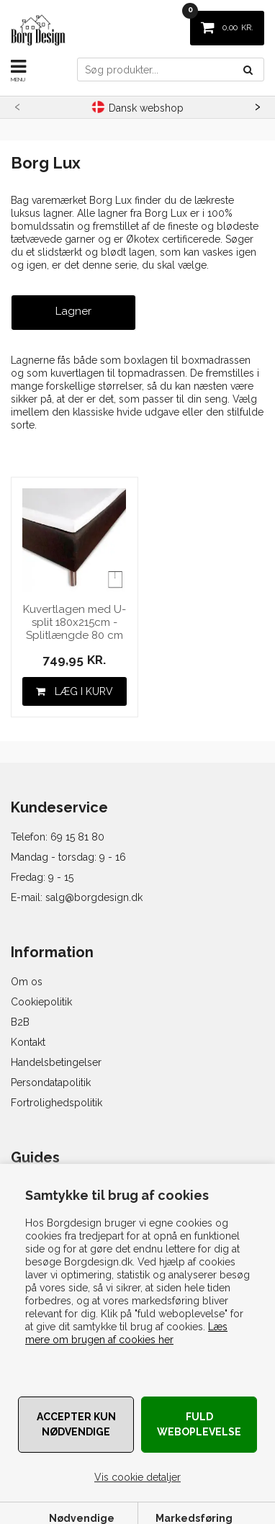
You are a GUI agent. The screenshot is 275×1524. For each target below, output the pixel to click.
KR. (221, 21)
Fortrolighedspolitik (56, 1102)
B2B (20, 1022)
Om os (26, 981)
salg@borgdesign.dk (94, 897)
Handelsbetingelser (56, 1062)
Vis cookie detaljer (137, 1477)
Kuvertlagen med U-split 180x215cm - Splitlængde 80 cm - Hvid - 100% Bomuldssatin (74, 622)
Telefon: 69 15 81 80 (57, 837)
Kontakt (28, 1042)
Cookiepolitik (41, 1002)
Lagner (73, 311)
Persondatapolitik (51, 1082)
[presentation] (17, 105)
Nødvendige (81, 1518)
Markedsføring (194, 1518)
